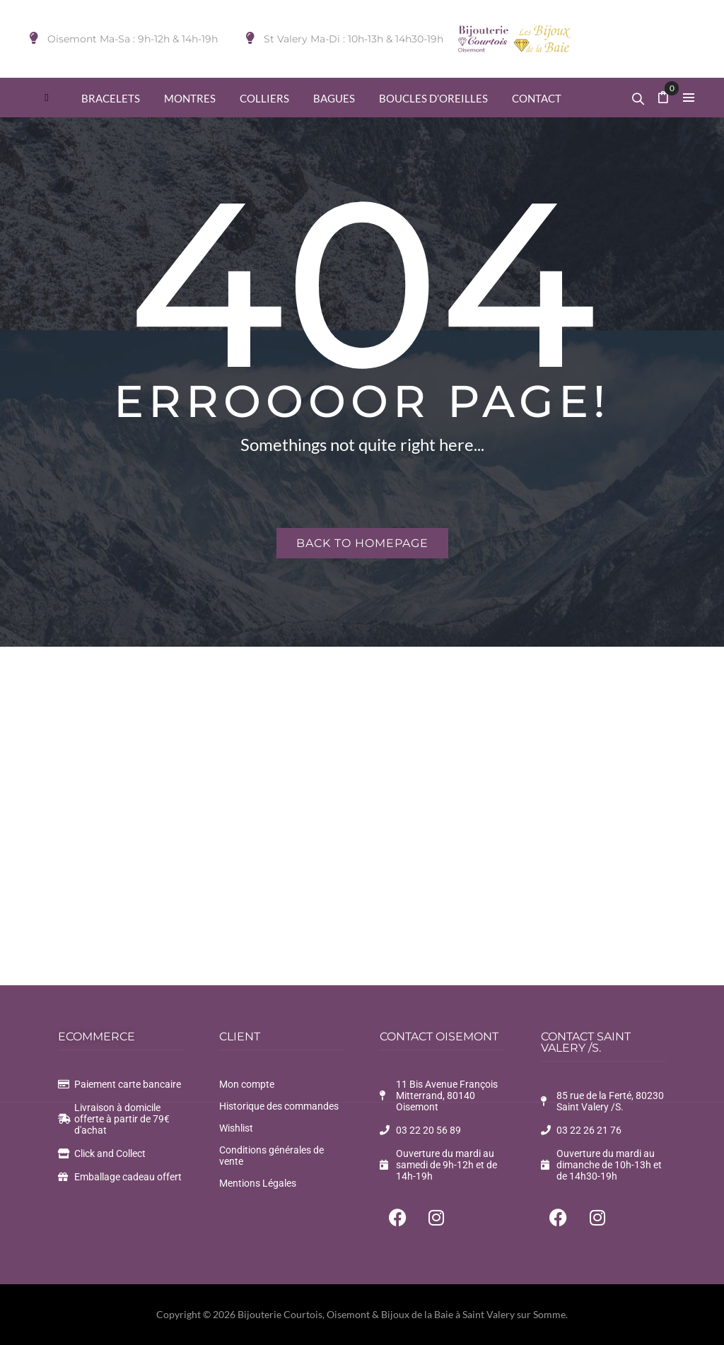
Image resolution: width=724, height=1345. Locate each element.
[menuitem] (47, 97)
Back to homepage (362, 543)
